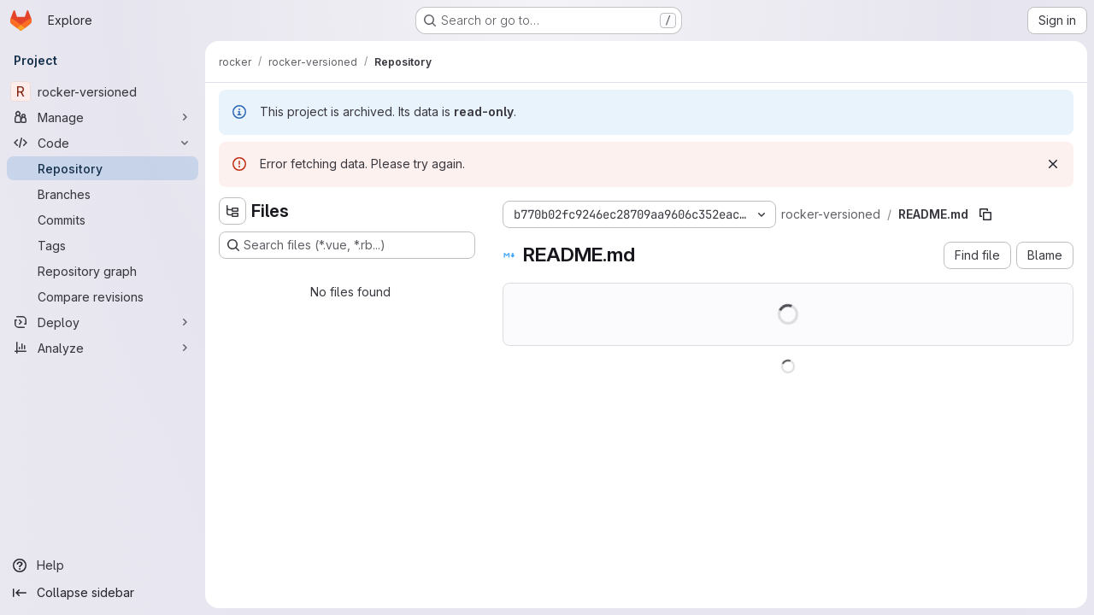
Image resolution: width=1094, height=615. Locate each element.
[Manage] (102, 117)
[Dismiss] (1053, 164)
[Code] (102, 143)
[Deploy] (102, 322)
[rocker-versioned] (102, 91)
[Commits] (102, 219)
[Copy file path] (985, 214)
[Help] (102, 565)
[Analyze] (102, 348)
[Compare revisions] (102, 296)
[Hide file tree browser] (232, 211)
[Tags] (102, 245)
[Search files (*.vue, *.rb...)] (347, 245)
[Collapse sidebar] (102, 593)
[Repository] (102, 168)
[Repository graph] (102, 271)
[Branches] (102, 194)
